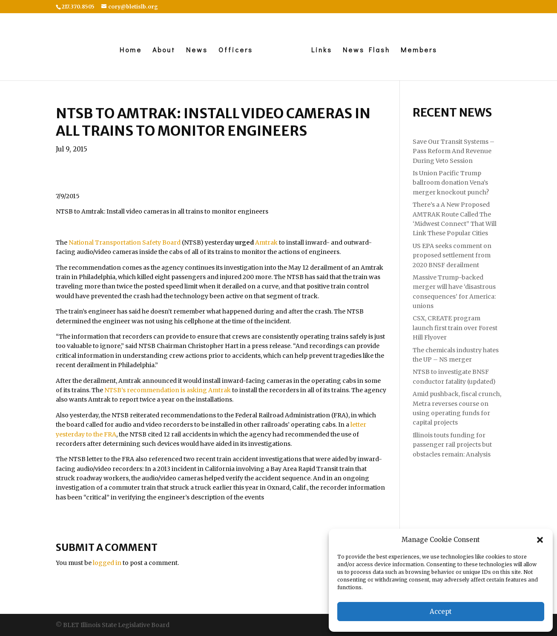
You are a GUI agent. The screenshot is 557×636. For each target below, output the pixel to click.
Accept (441, 611)
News (195, 50)
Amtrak (267, 242)
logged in (107, 563)
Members (421, 50)
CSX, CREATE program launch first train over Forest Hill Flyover (455, 327)
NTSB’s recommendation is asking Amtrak (167, 390)
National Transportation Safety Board (125, 242)
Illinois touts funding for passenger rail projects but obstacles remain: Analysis (452, 444)
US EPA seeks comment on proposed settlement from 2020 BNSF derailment (452, 255)
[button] (540, 540)
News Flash (368, 50)
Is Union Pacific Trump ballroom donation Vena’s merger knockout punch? (451, 182)
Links (323, 50)
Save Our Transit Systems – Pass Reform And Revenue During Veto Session (453, 151)
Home (129, 50)
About (161, 50)
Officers (233, 50)
